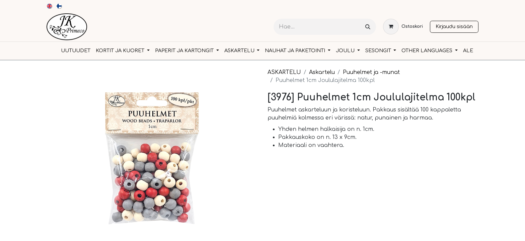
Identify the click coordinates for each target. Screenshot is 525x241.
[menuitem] (50, 6)
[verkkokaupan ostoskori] (403, 26)
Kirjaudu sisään (454, 26)
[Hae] (368, 27)
